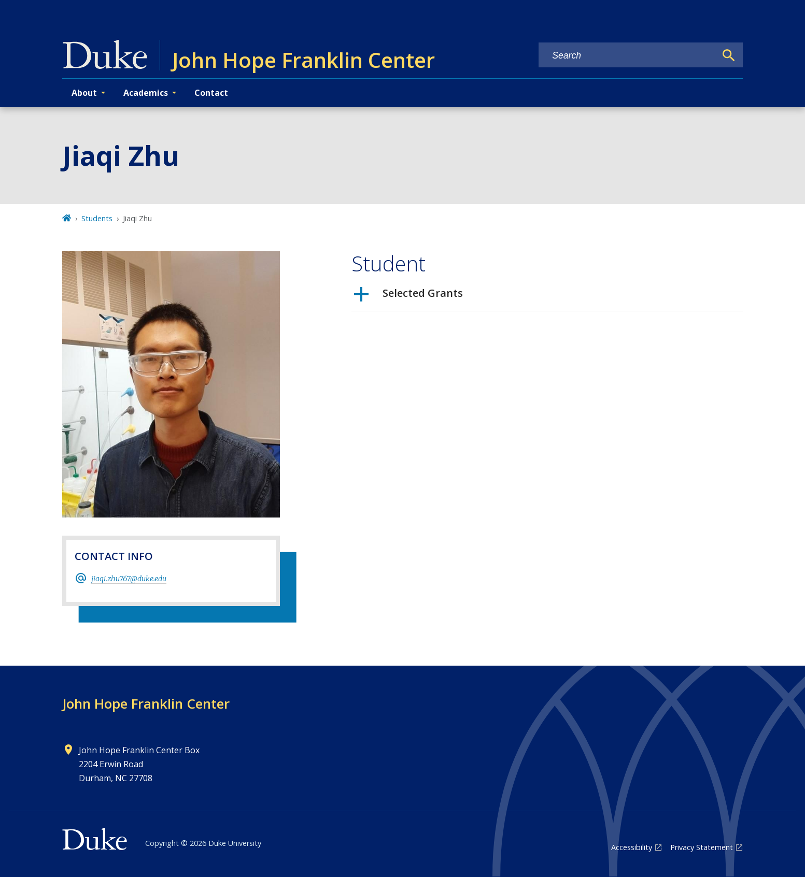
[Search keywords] (627, 55)
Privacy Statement (701, 847)
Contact (211, 92)
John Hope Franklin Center (146, 703)
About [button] (84, 92)
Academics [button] (145, 92)
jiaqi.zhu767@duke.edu (128, 578)
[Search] (728, 55)
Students (96, 218)
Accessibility (631, 847)
